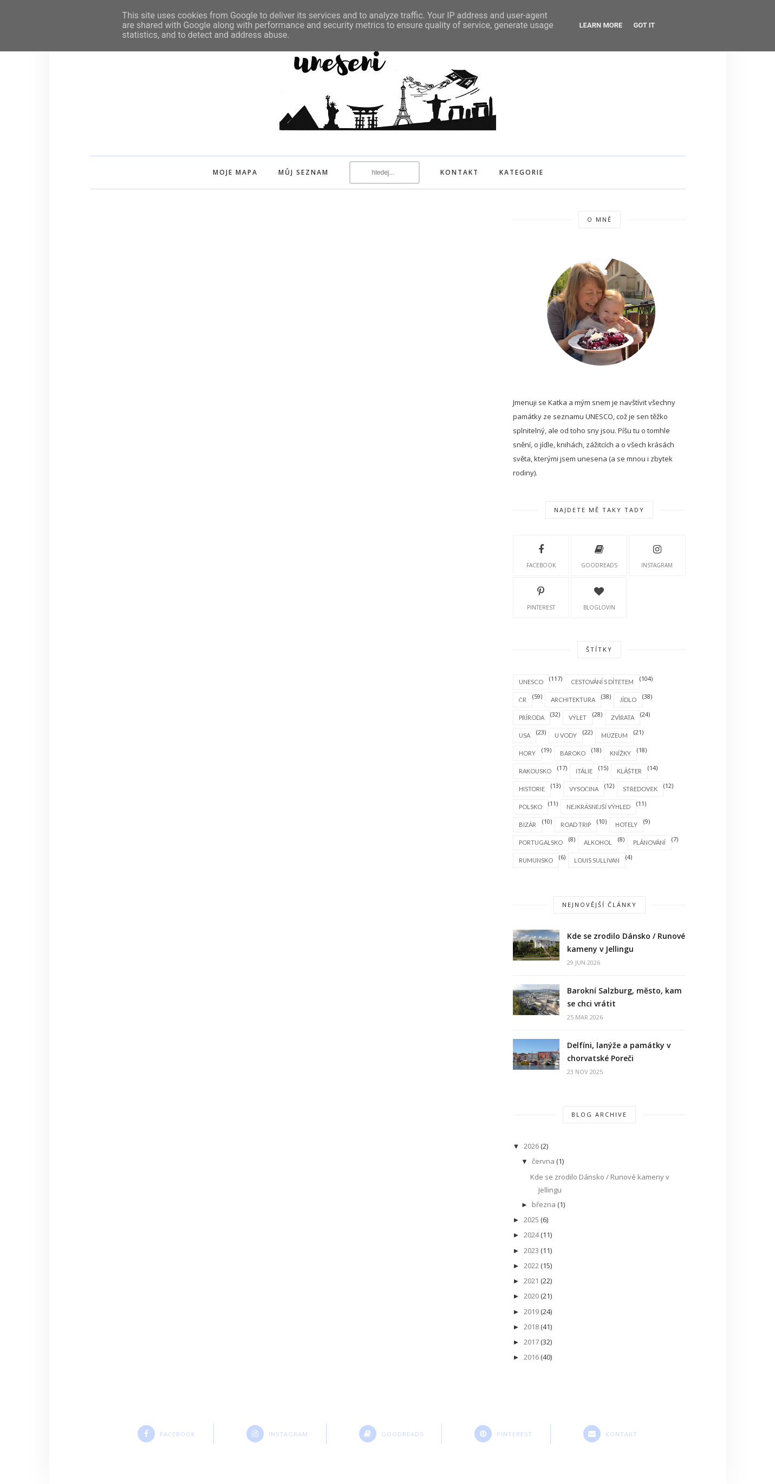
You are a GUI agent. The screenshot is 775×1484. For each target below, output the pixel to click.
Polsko (530, 806)
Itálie (584, 770)
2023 (531, 1250)
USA (524, 735)
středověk (640, 788)
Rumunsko (536, 860)
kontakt (459, 172)
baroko (572, 753)
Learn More (601, 25)
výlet (578, 717)
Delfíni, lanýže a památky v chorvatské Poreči (618, 1051)
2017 (531, 1342)
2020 (531, 1296)
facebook (541, 555)
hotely (626, 824)
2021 (531, 1281)
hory (527, 753)
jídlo (628, 699)
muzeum (614, 735)
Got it (644, 25)
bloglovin (599, 597)
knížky (620, 753)
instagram (657, 555)
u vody (566, 735)
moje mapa (235, 172)
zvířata (622, 717)
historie (532, 788)
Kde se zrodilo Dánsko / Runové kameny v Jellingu (626, 942)
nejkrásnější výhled (598, 806)
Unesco (531, 681)
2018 (531, 1326)
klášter (629, 770)
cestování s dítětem (602, 681)
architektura (573, 699)
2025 (531, 1219)
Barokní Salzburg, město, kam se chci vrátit (624, 997)
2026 (531, 1146)
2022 (531, 1265)
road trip (576, 824)
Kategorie (521, 172)
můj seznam (303, 172)
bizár (527, 824)
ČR (522, 699)
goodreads (599, 555)
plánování (649, 842)
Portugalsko (541, 842)
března (544, 1204)
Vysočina (583, 788)
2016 (531, 1357)
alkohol (598, 842)
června (543, 1161)
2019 (531, 1311)
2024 (531, 1235)
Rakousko (535, 770)
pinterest (541, 597)
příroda (531, 717)
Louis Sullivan (597, 860)
